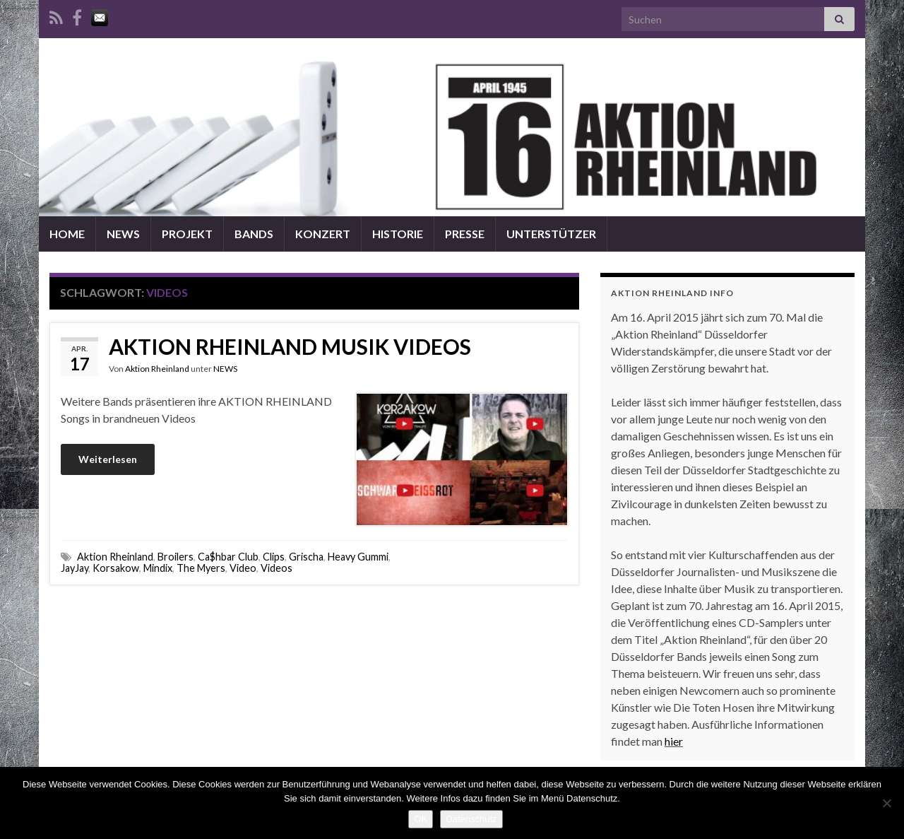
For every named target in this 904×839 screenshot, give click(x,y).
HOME (67, 233)
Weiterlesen (107, 459)
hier (674, 741)
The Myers (201, 568)
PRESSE (464, 233)
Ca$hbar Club (228, 557)
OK (420, 819)
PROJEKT (187, 233)
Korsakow (116, 568)
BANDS (253, 233)
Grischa (306, 557)
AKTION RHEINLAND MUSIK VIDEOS (290, 346)
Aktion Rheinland (157, 368)
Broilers (175, 557)
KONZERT (322, 233)
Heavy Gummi (358, 557)
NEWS (123, 233)
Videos (276, 568)
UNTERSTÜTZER (551, 233)
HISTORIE (397, 233)
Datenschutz (471, 819)
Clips (274, 557)
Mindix (157, 568)
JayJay (74, 568)
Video (243, 568)
